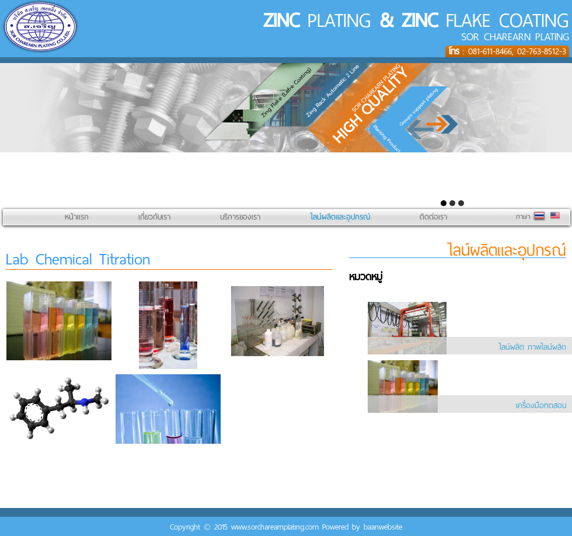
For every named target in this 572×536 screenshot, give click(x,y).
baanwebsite (383, 527)
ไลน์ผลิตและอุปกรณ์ (340, 217)
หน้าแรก (77, 217)
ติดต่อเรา (433, 217)
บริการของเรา (240, 217)
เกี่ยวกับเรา (154, 217)
